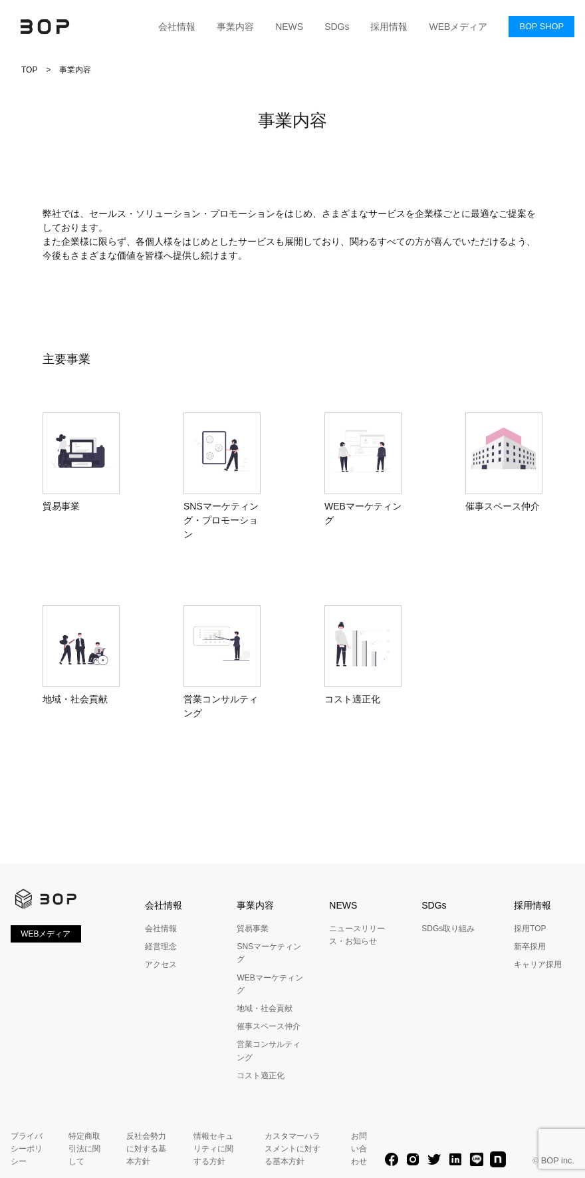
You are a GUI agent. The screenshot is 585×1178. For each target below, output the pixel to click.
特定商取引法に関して (84, 1148)
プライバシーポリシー (27, 1148)
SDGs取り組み (448, 928)
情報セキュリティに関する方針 (213, 1148)
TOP (29, 69)
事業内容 (235, 26)
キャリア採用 (538, 964)
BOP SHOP (541, 26)
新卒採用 (530, 946)
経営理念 (161, 946)
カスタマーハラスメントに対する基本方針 (292, 1148)
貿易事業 (253, 928)
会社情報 (176, 26)
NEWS (289, 26)
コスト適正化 (261, 1075)
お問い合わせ (359, 1148)
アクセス (161, 964)
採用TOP (530, 928)
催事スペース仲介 (268, 1026)
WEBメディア (458, 26)
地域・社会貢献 (264, 1008)
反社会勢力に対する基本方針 (146, 1148)
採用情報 (389, 26)
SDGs (336, 26)
